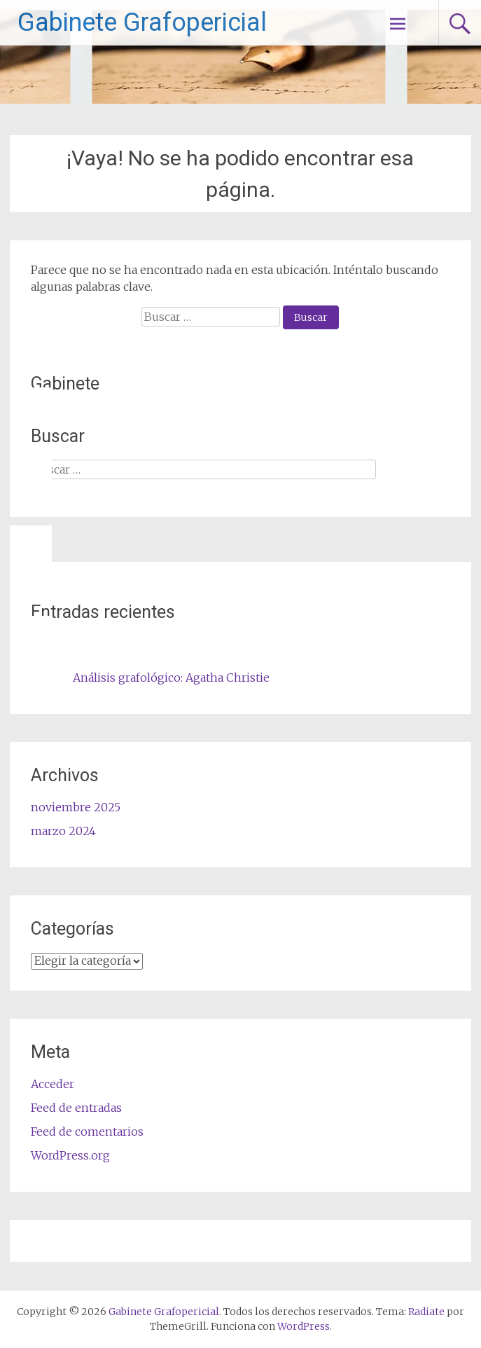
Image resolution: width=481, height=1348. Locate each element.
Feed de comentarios (87, 1132)
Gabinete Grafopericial (142, 22)
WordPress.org (70, 1155)
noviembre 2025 (75, 807)
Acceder (52, 1084)
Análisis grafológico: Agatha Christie (171, 677)
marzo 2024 (63, 831)
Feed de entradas (76, 1108)
